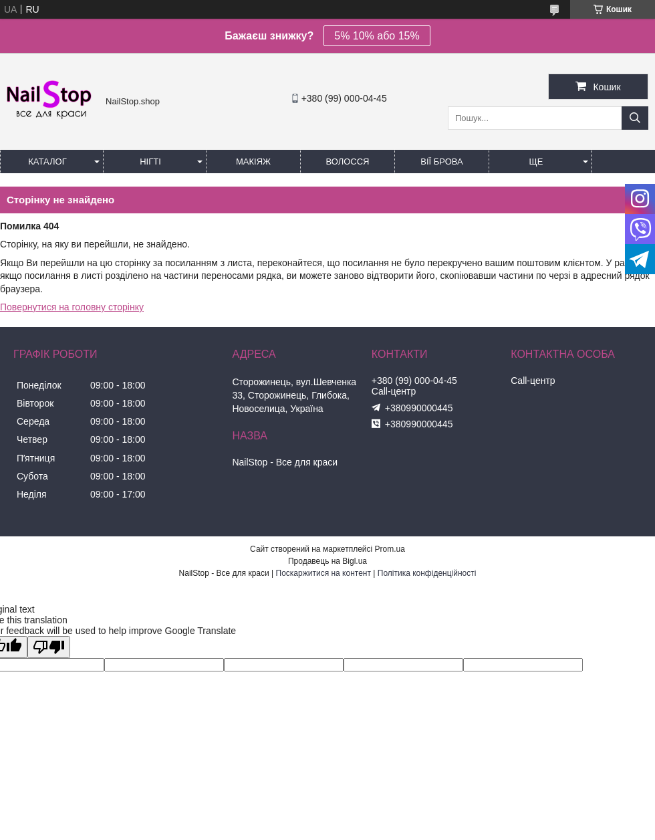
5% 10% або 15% (376, 35)
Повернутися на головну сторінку (72, 307)
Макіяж (253, 161)
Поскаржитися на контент (323, 573)
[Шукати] (635, 118)
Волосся (347, 161)
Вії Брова (441, 161)
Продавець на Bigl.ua (327, 561)
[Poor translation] (48, 647)
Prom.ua (390, 549)
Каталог (47, 161)
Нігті (150, 161)
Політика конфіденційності (427, 573)
